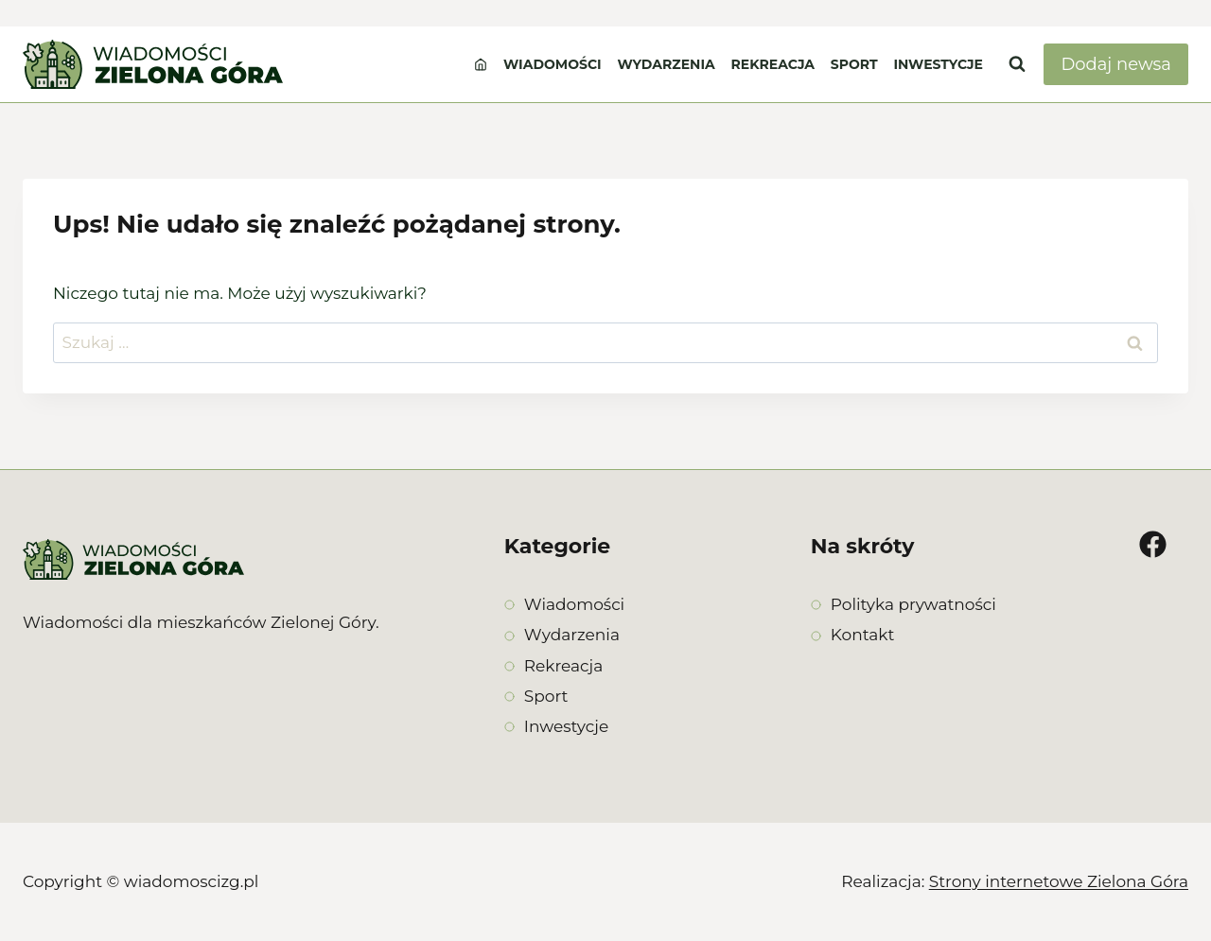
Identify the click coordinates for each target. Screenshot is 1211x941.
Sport (854, 64)
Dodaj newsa (1116, 64)
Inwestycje (938, 64)
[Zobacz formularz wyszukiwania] (1017, 64)
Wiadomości (552, 64)
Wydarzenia (665, 64)
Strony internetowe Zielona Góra (1058, 881)
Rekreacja (773, 64)
